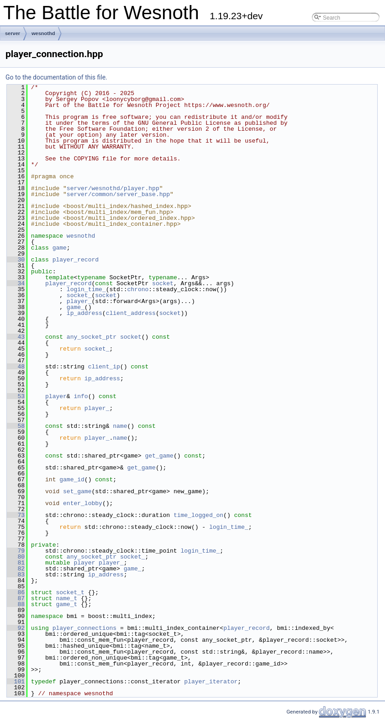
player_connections (84, 628)
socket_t (70, 592)
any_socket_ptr (91, 337)
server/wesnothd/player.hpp (113, 188)
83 (16, 574)
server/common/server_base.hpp (118, 194)
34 (16, 283)
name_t (66, 598)
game (60, 248)
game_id (71, 479)
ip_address (84, 313)
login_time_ (86, 289)
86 (16, 592)
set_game (77, 491)
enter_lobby (82, 503)
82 (16, 569)
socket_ (79, 295)
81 (16, 563)
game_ (75, 307)
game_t (66, 604)
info (81, 396)
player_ (79, 301)
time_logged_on (198, 515)
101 (16, 681)
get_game (159, 456)
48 (16, 366)
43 (16, 337)
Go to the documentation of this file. (56, 77)
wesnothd (43, 33)
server (12, 33)
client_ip (104, 366)
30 (16, 260)
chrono (137, 289)
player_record (76, 260)
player (56, 396)
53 (16, 396)
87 (16, 598)
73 (16, 515)
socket (163, 283)
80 (16, 557)
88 (16, 604)
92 (16, 628)
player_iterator (210, 681)
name (120, 426)
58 (16, 426)
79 (16, 551)
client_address (131, 313)
